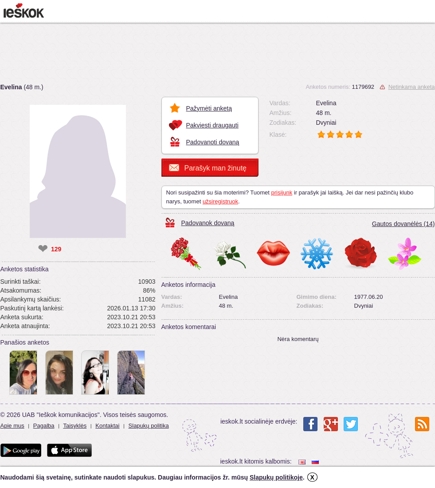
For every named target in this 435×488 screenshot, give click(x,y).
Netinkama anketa (411, 86)
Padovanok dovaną (208, 222)
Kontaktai (107, 425)
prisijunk (281, 192)
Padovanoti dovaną (212, 142)
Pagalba (44, 425)
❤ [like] (43, 249)
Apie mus (12, 425)
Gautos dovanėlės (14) (403, 223)
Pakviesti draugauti (212, 125)
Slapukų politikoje (276, 477)
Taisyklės (74, 425)
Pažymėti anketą (209, 108)
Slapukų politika (149, 425)
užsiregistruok (220, 201)
